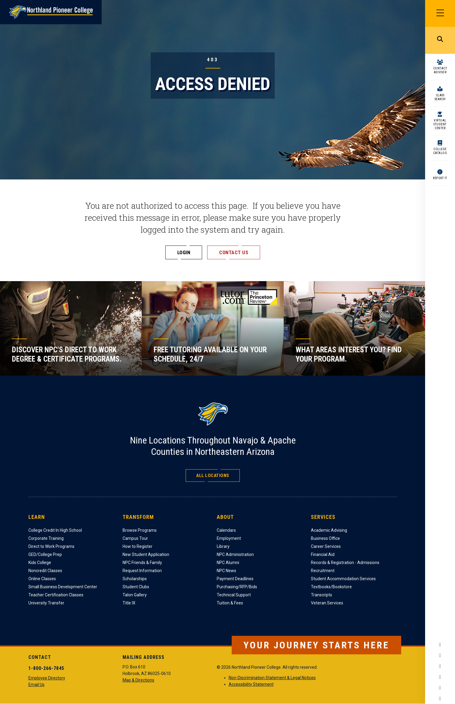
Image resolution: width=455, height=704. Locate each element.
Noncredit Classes (45, 570)
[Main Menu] (440, 13)
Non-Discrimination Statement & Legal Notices (272, 677)
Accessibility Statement (251, 684)
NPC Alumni (228, 562)
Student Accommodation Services (343, 578)
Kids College (39, 562)
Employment (229, 538)
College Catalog (440, 151)
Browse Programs (140, 530)
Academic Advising (329, 530)
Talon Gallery (135, 594)
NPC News (226, 570)
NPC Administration (235, 554)
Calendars (226, 530)
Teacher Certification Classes (55, 594)
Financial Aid (323, 554)
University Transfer (46, 603)
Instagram (440, 655)
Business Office (325, 538)
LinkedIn (440, 687)
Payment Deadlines (235, 578)
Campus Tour (135, 538)
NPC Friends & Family (142, 562)
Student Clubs (136, 586)
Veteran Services (327, 603)
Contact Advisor (440, 70)
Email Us (36, 684)
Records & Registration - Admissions (345, 562)
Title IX (129, 603)
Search (440, 40)
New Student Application (146, 554)
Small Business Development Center (62, 586)
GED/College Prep (45, 554)
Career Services (326, 546)
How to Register (137, 546)
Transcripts (321, 594)
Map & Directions (138, 680)
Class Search (440, 97)
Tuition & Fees (230, 603)
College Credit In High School (55, 530)
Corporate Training (46, 538)
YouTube (440, 677)
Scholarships (135, 578)
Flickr (440, 698)
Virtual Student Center (440, 124)
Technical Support (234, 594)
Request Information (142, 570)
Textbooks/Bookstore (331, 586)
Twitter (440, 666)
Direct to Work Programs (51, 546)
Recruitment (323, 570)
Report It (440, 178)
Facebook (440, 644)
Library (223, 546)
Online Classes (42, 578)
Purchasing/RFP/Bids (237, 586)
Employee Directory (46, 678)
